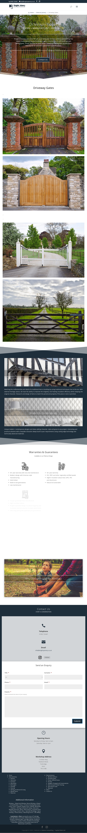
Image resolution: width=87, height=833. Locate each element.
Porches (50, 781)
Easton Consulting (47, 830)
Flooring (13, 788)
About (47, 789)
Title (7, 673)
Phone (7, 682)
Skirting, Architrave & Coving (18, 789)
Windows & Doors (52, 777)
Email (46, 682)
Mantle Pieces (14, 791)
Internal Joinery (13, 777)
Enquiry (8, 692)
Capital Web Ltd (60, 830)
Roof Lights (13, 785)
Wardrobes (13, 783)
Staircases (13, 780)
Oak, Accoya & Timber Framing (56, 785)
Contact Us (43, 59)
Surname (48, 673)
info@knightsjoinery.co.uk (43, 650)
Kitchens (13, 778)
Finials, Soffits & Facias (54, 780)
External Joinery (50, 775)
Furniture (13, 781)
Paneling (13, 786)
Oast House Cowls (52, 786)
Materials (13, 793)
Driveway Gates (52, 778)
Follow (47, 657)
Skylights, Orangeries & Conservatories (58, 783)
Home (10, 775)
